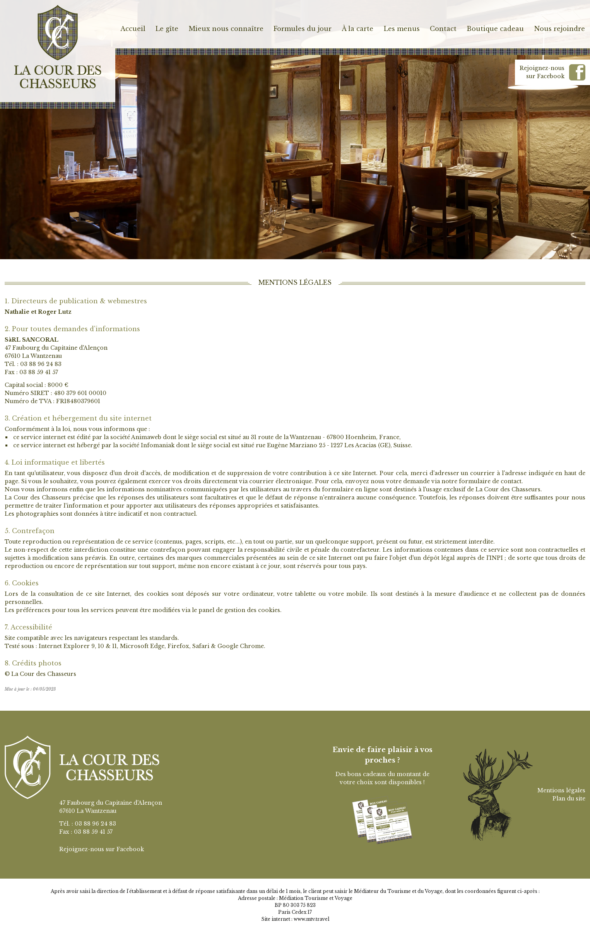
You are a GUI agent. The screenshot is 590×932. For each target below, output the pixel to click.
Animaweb (146, 437)
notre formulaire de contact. (482, 481)
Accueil (132, 28)
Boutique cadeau (495, 28)
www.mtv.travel (311, 919)
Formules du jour (303, 28)
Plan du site (568, 798)
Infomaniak (157, 445)
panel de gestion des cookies (239, 610)
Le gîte (167, 28)
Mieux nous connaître (226, 28)
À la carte (357, 28)
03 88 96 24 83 (41, 364)
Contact (443, 28)
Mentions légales (561, 790)
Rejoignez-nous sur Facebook (101, 849)
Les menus (402, 28)
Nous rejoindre (559, 28)
